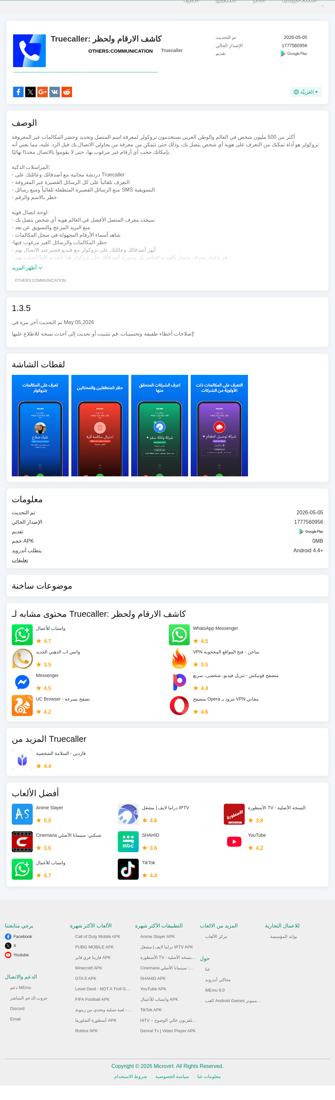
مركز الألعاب (216, 950)
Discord (17, 1022)
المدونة (180, 6)
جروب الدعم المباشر (28, 1012)
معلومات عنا (209, 1090)
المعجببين (215, 6)
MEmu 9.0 (214, 1004)
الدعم (248, 6)
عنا (207, 983)
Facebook (22, 950)
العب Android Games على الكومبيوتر (239, 1015)
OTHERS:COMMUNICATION (120, 51)
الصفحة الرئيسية (288, 6)
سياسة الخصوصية (172, 1090)
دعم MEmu (20, 1001)
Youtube (21, 969)
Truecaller (172, 50)
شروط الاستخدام (130, 1090)
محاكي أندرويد (218, 994)
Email (15, 1033)
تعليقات (20, 574)
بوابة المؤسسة (283, 950)
